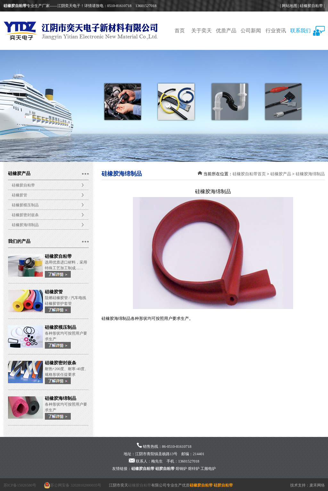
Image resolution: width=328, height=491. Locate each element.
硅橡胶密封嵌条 (25, 215)
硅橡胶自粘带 (311, 6)
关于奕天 (201, 30)
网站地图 (289, 6)
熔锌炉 (194, 468)
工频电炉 (208, 468)
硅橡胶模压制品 (25, 205)
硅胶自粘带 (165, 468)
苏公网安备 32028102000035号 (72, 485)
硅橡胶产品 (280, 173)
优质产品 (226, 30)
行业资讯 (276, 30)
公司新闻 (251, 30)
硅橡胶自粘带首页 (249, 173)
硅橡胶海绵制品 (25, 225)
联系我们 (300, 30)
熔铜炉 (181, 468)
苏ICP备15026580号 (20, 485)
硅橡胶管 (19, 195)
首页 (180, 30)
